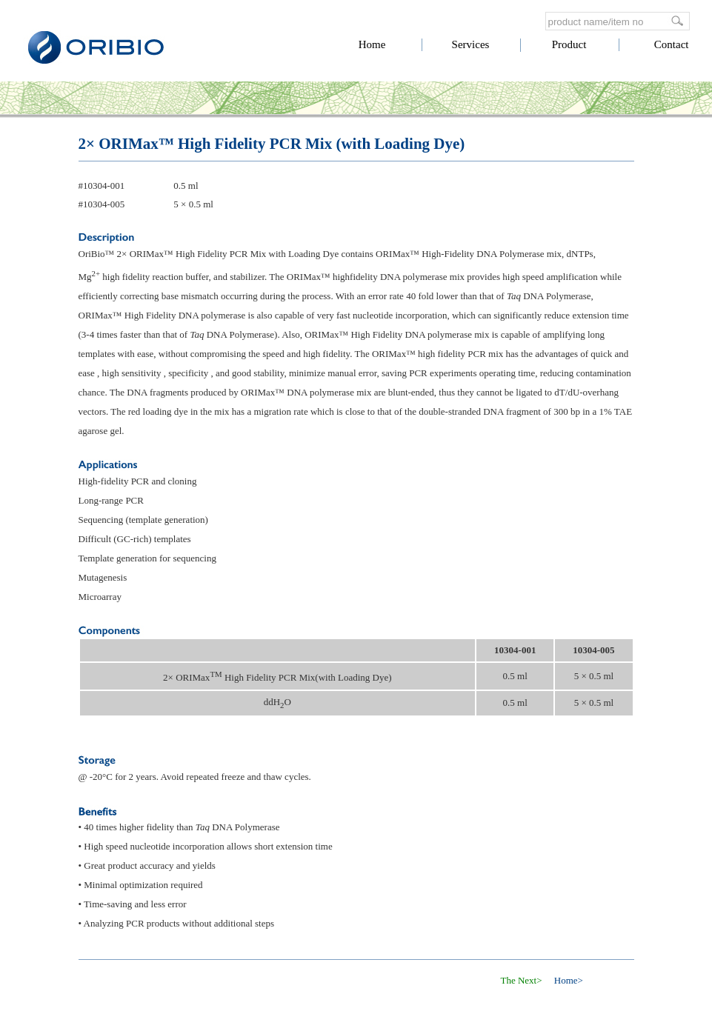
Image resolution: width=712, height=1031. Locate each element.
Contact (671, 44)
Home (372, 44)
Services (471, 44)
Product (569, 44)
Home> (568, 980)
